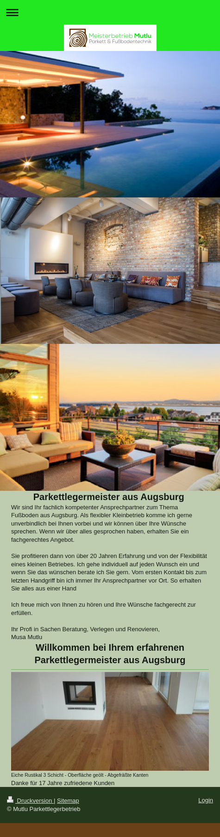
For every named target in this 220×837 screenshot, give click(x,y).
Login (205, 800)
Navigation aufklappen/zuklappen (110, 12)
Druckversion (30, 800)
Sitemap (68, 800)
